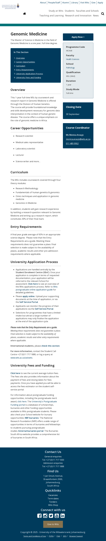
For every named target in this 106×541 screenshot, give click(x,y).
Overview (20, 58)
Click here (33, 283)
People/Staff (54, 2)
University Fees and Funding (28, 77)
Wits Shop (53, 505)
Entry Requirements (25, 69)
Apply (100, 2)
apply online (29, 296)
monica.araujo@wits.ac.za (78, 139)
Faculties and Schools (87, 10)
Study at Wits (56, 10)
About (43, 2)
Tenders (53, 501)
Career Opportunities (25, 62)
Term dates (53, 498)
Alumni (65, 2)
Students (69, 10)
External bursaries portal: (31, 431)
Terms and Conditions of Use (34, 536)
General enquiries (53, 456)
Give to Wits (53, 524)
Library (74, 2)
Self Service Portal (28, 302)
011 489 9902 (72, 143)
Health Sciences (72, 59)
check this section (50, 345)
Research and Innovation (78, 15)
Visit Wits (84, 2)
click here (21, 401)
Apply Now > (78, 37)
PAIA (58, 536)
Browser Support (76, 536)
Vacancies (53, 495)
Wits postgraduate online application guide (37, 288)
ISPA (65, 536)
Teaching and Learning (51, 15)
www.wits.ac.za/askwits (21, 357)
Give (93, 2)
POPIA (51, 536)
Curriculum (20, 66)
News (96, 15)
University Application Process (29, 73)
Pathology (70, 67)
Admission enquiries (53, 463)
